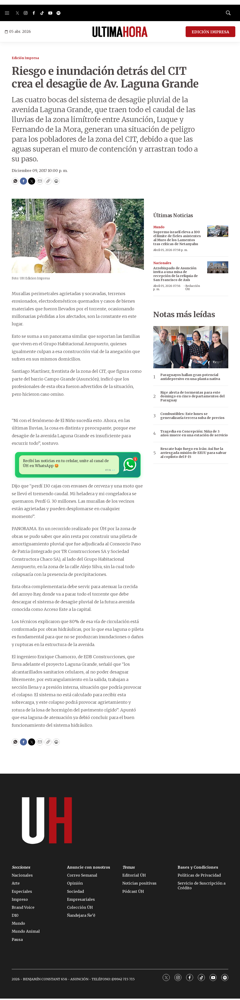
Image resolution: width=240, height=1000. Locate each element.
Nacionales (162, 263)
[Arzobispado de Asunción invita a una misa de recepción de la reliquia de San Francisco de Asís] (217, 267)
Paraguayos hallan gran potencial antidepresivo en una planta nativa (190, 377)
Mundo (159, 227)
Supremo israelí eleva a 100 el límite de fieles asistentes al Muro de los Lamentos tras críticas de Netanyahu (177, 238)
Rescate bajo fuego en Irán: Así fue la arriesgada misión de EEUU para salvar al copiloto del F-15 (193, 453)
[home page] (120, 32)
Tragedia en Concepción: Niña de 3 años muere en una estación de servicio (194, 433)
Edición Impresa (25, 58)
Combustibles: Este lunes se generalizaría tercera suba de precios (192, 416)
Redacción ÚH (192, 287)
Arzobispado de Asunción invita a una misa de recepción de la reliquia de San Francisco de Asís (175, 274)
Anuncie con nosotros (88, 869)
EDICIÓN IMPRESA (210, 32)
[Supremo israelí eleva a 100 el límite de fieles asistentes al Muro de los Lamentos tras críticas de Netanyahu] (217, 231)
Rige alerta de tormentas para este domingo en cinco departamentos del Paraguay (192, 396)
